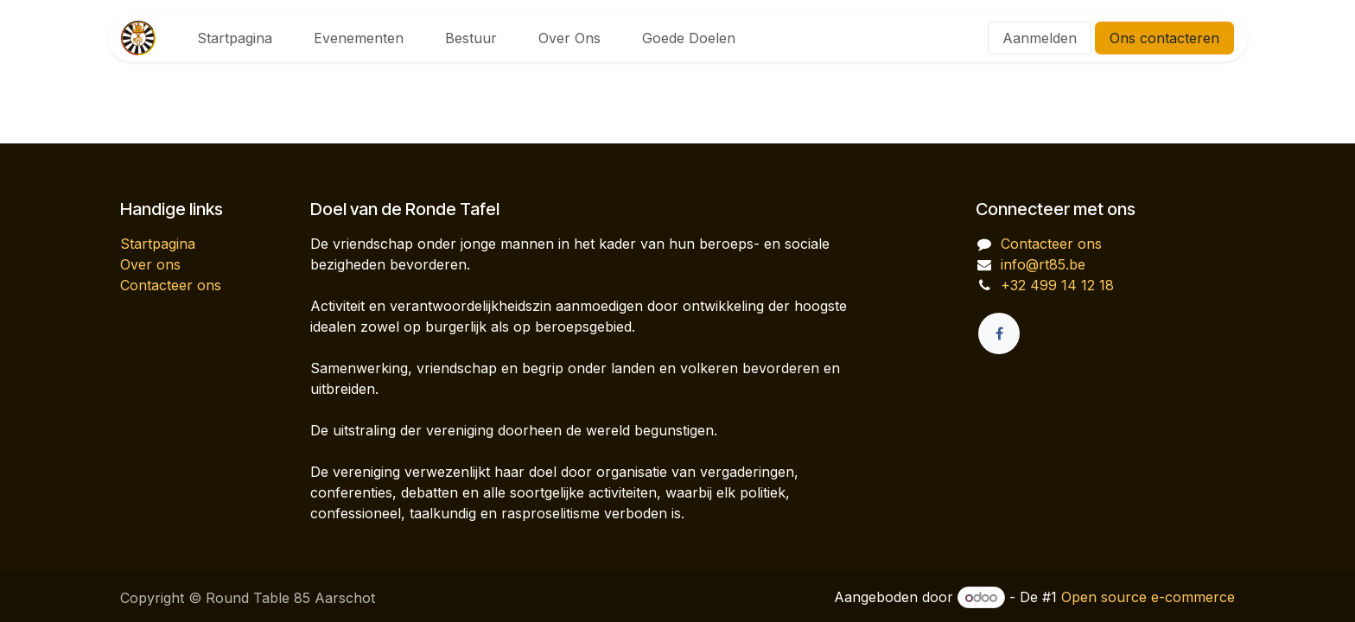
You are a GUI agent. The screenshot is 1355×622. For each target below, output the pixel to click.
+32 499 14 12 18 (1057, 285)
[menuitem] (234, 38)
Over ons (150, 264)
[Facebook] (999, 333)
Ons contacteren (1164, 38)
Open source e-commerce (1148, 597)
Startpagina (157, 243)
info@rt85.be (1043, 264)
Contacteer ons (170, 285)
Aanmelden (1039, 38)
